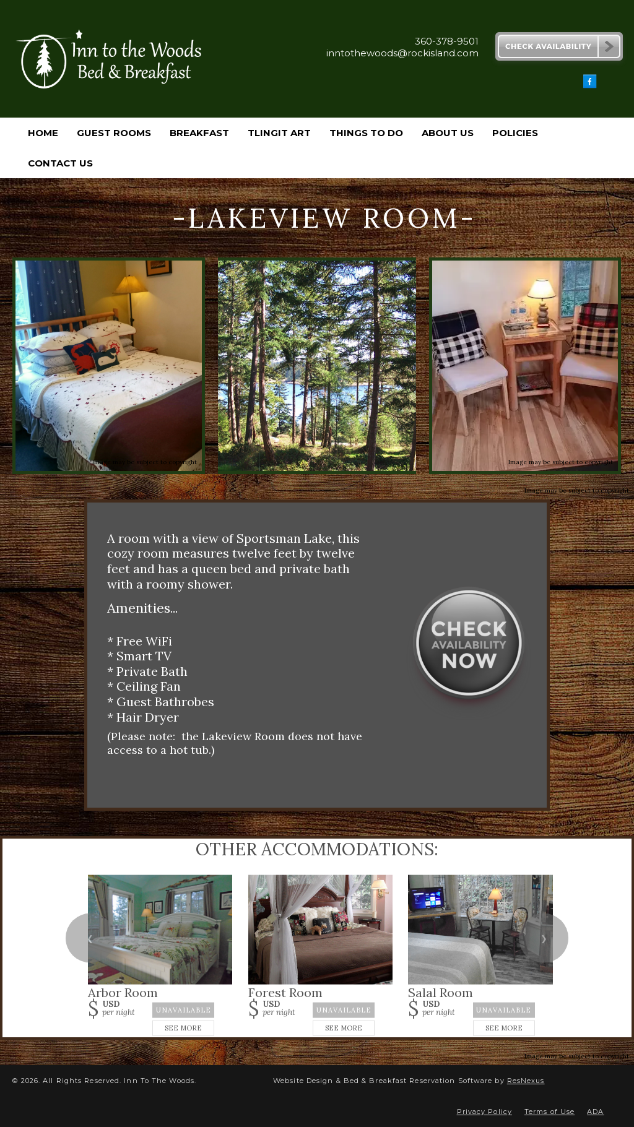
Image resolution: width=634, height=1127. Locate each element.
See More (183, 1028)
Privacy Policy (484, 1111)
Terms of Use (549, 1111)
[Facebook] (590, 85)
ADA (595, 1111)
